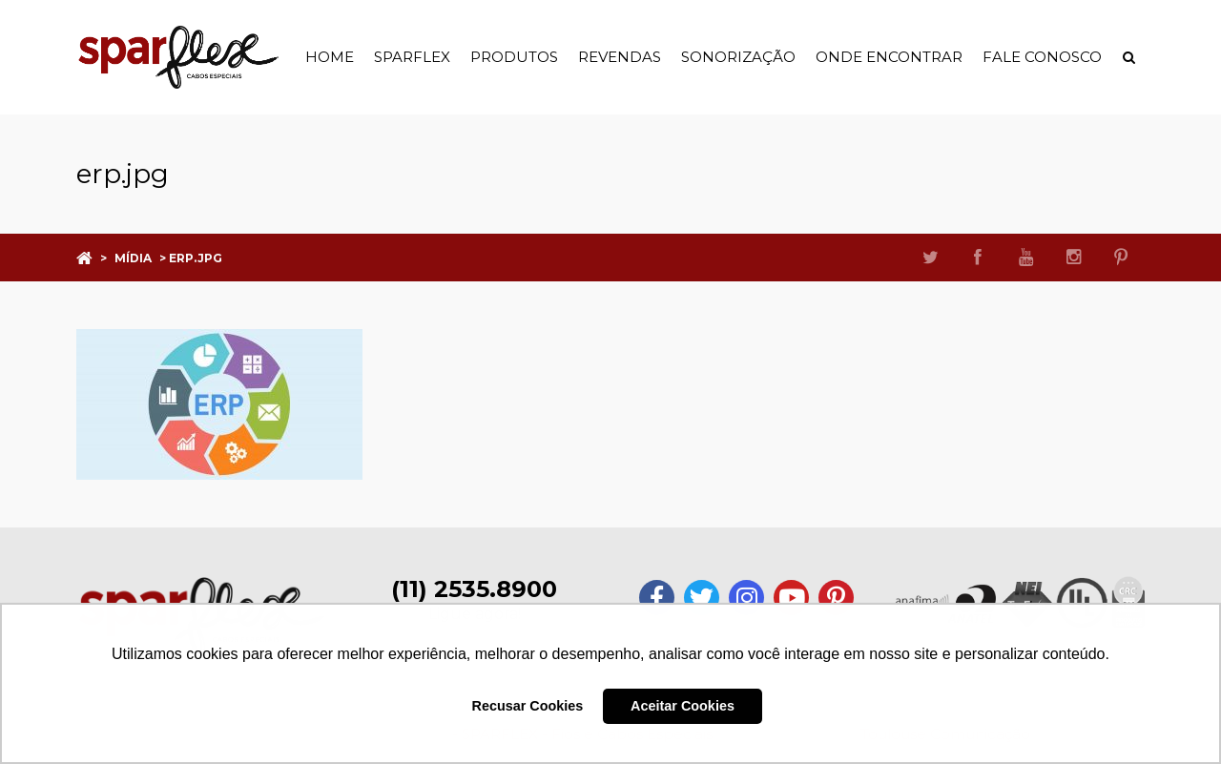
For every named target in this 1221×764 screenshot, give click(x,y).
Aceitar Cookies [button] (683, 705)
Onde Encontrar (889, 57)
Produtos (514, 57)
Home (329, 57)
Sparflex (412, 57)
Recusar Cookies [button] (528, 705)
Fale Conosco (1042, 57)
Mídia (133, 258)
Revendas (619, 57)
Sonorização (738, 57)
